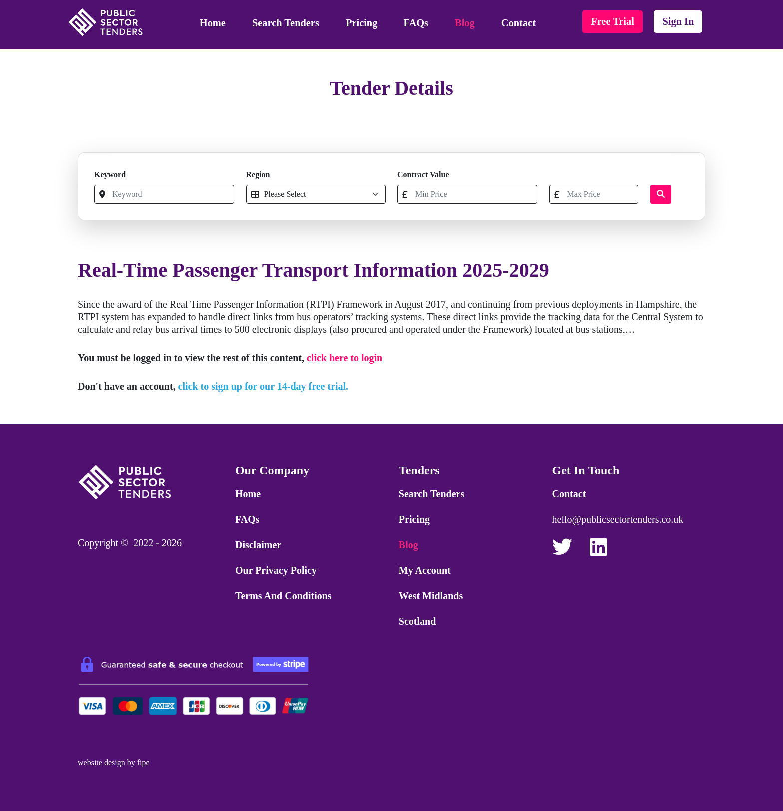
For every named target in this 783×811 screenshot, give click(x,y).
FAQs (416, 22)
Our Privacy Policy (276, 570)
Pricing (361, 22)
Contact (518, 22)
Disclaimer (258, 544)
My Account (425, 570)
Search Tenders (285, 22)
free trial (612, 21)
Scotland (417, 621)
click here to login (344, 357)
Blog (465, 22)
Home (213, 22)
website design (101, 762)
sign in (678, 21)
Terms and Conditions (283, 595)
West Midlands (431, 595)
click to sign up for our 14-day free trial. (263, 386)
